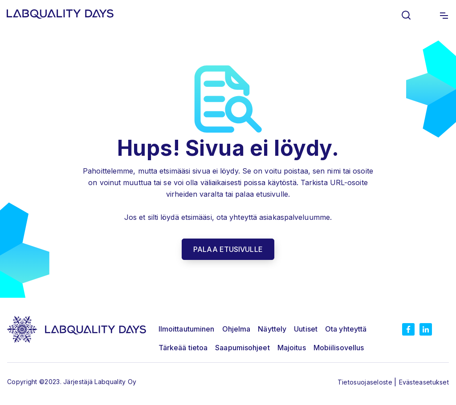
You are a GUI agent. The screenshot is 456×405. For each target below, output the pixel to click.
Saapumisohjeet (242, 347)
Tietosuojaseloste (366, 382)
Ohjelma (236, 328)
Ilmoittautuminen (187, 328)
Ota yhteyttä (345, 328)
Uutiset (306, 328)
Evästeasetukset (424, 382)
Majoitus (291, 347)
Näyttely (272, 328)
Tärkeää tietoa (183, 347)
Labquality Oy (115, 381)
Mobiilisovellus (339, 347)
